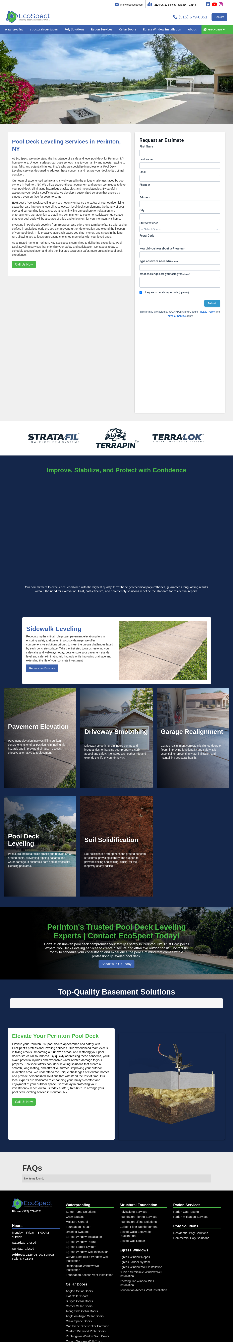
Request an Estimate (42, 668)
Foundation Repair (78, 1266)
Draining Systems (78, 1271)
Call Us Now (24, 264)
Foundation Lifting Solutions (138, 1261)
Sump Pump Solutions (81, 1251)
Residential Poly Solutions (190, 1273)
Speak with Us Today (116, 964)
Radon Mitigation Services (190, 1256)
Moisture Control (77, 1261)
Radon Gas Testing (186, 1251)
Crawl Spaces (75, 1256)
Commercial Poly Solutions (191, 1278)
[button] (14, 29)
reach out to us (40, 1128)
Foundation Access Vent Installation (89, 1315)
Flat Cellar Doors (77, 1336)
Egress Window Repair (81, 1281)
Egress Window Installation (84, 1276)
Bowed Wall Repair (132, 1280)
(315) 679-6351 (72, 1128)
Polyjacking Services (133, 1251)
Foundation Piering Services (138, 1256)
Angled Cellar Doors (79, 1331)
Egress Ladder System (81, 1286)
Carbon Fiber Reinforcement (139, 1266)
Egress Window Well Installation (87, 1292)
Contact (219, 17)
